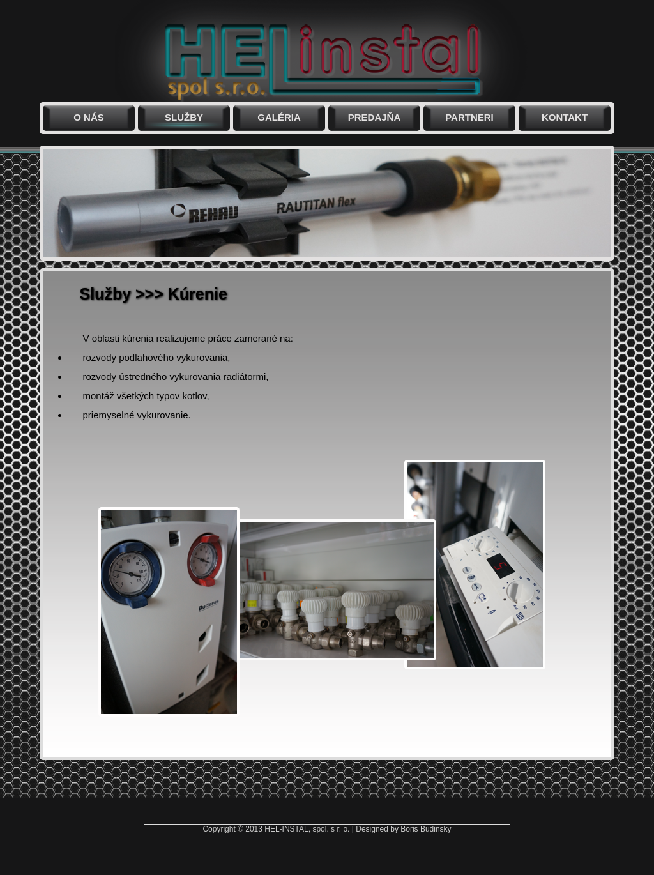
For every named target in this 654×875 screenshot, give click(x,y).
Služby (184, 117)
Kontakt (565, 117)
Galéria (279, 117)
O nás (88, 117)
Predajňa (374, 117)
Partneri (469, 117)
